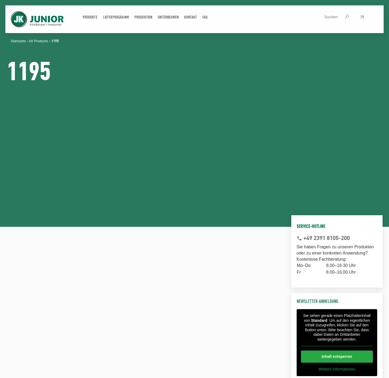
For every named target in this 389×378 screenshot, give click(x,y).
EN (362, 16)
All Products (38, 41)
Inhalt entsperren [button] (337, 356)
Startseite (18, 41)
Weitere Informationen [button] (336, 369)
